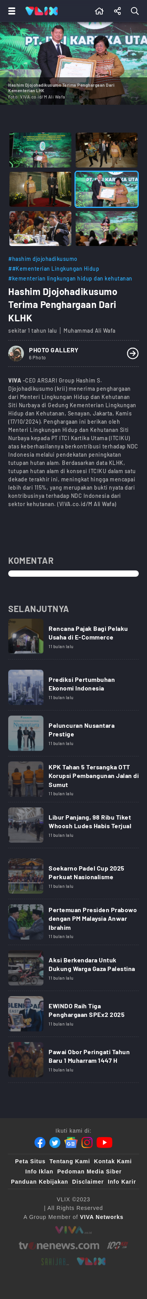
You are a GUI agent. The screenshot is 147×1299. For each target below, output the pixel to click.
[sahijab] (55, 1261)
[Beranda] (99, 11)
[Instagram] (87, 1142)
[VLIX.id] (91, 1261)
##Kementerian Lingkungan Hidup (53, 268)
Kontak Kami (113, 1161)
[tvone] (59, 1246)
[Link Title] (73, 639)
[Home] (41, 11)
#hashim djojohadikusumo (43, 258)
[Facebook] (39, 1142)
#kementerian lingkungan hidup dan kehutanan (70, 278)
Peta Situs (30, 1161)
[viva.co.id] (73, 1230)
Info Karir (122, 1182)
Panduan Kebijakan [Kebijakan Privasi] (39, 1182)
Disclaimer (88, 1182)
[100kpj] (117, 1246)
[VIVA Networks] (101, 1217)
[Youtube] (104, 1142)
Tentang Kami (69, 1161)
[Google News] (71, 1142)
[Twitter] (54, 1142)
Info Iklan (39, 1171)
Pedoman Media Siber (89, 1171)
